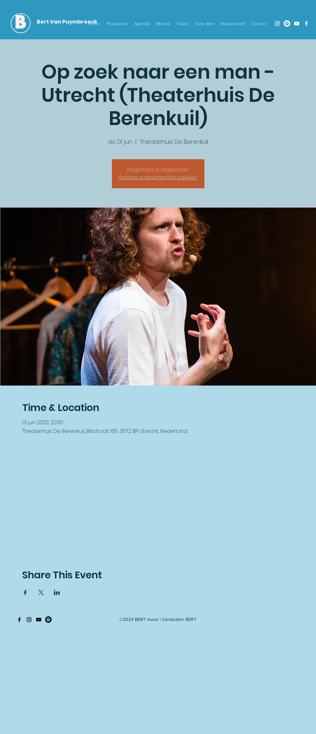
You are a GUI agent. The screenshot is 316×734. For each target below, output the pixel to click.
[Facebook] (306, 23)
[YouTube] (296, 23)
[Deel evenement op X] (41, 592)
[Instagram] (277, 23)
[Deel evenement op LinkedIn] (57, 592)
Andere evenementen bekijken (158, 177)
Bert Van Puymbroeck (67, 21)
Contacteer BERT (179, 619)
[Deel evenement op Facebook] (25, 592)
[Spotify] (287, 23)
